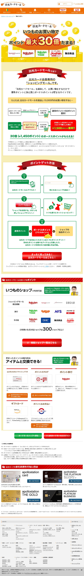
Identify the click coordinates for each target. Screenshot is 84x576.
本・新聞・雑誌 (60, 528)
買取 (57, 545)
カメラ (17, 550)
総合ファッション (20, 528)
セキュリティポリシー (77, 548)
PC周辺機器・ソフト (21, 548)
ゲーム (58, 531)
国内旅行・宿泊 (6, 560)
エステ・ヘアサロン (34, 553)
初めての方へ (7, 10)
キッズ (31, 531)
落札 (57, 548)
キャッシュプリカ (76, 563)
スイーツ (4, 532)
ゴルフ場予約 (19, 563)
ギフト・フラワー (47, 534)
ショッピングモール (48, 550)
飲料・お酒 (5, 534)
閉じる (82, 570)
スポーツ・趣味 (20, 561)
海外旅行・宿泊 (6, 561)
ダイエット (32, 548)
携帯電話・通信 (20, 551)
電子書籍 (58, 529)
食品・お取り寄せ (6, 528)
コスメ (31, 545)
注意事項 (74, 541)
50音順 (73, 531)
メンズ (17, 531)
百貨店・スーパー (47, 548)
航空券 (4, 563)
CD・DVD (5, 545)
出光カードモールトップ (7, 16)
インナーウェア (20, 538)
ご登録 (46, 266)
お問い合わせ (75, 538)
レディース (18, 529)
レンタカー (5, 564)
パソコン (18, 547)
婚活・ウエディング (21, 566)
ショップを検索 (21, 10)
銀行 (30, 561)
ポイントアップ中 (49, 10)
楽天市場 (63, 10)
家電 (17, 545)
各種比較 (45, 563)
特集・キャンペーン (35, 10)
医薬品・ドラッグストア (35, 551)
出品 (57, 547)
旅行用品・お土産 (6, 566)
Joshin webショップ (77, 10)
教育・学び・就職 (20, 564)
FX (30, 560)
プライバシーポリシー (32, 573)
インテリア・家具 (47, 528)
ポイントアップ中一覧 (77, 534)
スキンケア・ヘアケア (35, 547)
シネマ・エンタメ (6, 547)
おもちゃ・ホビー (33, 532)
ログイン (67, 3)
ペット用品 (46, 532)
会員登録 (45, 560)
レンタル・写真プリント (49, 535)
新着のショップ (75, 535)
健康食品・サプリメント (35, 550)
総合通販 (45, 545)
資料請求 (45, 561)
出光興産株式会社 (76, 555)
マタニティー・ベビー (35, 529)
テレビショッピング (48, 547)
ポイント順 (74, 532)
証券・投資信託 (33, 563)
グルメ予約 (5, 535)
